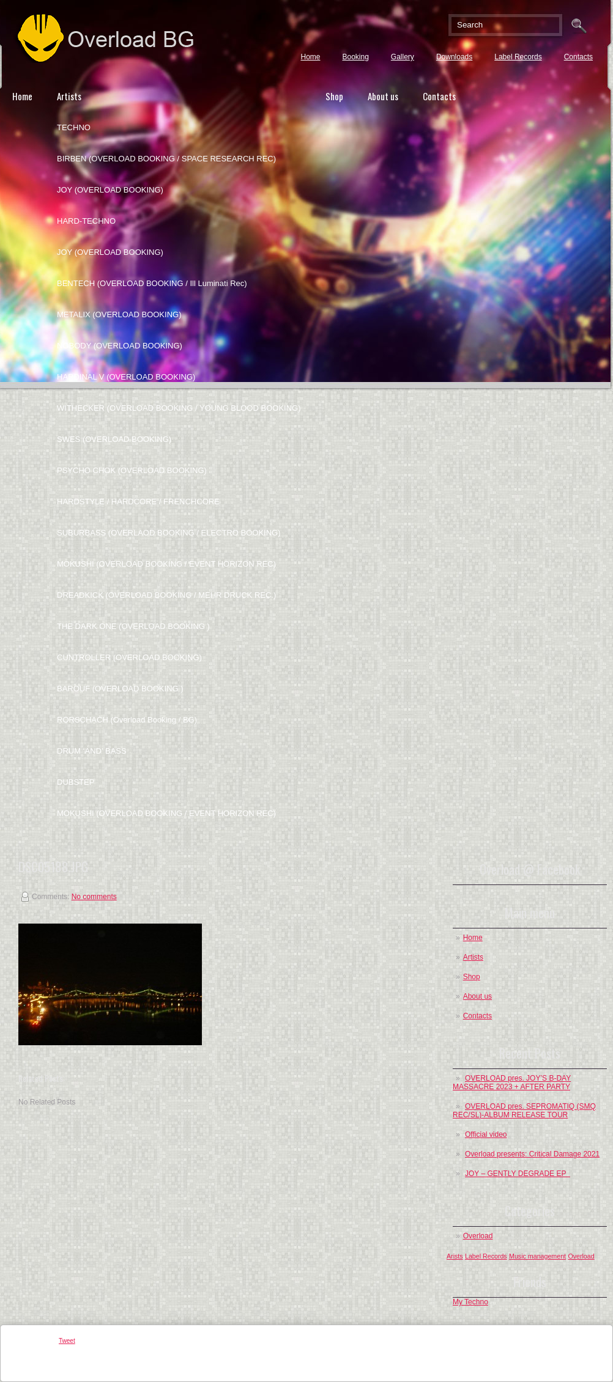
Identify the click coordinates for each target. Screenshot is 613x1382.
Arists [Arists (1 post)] (455, 1256)
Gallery (402, 57)
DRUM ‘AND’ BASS (92, 750)
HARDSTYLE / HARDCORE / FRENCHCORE (138, 501)
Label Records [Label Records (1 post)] (486, 1256)
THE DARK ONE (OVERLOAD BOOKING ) (133, 626)
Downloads (454, 57)
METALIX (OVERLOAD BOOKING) (119, 314)
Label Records (517, 57)
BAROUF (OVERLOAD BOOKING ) (120, 688)
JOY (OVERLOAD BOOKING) (110, 189)
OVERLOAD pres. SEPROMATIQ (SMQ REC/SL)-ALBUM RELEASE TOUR (524, 1110)
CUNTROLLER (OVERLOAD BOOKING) (129, 657)
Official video (486, 1134)
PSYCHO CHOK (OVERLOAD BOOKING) (132, 470)
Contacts (578, 57)
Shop (334, 96)
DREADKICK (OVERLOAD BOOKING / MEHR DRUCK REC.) (166, 595)
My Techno (470, 1302)
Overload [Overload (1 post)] (581, 1256)
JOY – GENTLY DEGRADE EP (517, 1173)
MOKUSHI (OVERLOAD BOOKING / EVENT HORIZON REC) (166, 563)
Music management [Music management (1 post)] (537, 1256)
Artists (69, 96)
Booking (355, 57)
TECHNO (74, 127)
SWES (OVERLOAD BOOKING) (114, 439)
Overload (478, 1236)
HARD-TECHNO (86, 221)
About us (383, 96)
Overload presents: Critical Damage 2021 (532, 1154)
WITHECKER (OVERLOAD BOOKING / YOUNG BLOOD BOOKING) (179, 408)
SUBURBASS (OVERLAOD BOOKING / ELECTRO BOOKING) (169, 532)
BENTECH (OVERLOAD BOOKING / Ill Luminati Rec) (152, 283)
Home (310, 57)
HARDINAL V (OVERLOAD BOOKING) (126, 376)
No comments (94, 896)
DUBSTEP (75, 782)
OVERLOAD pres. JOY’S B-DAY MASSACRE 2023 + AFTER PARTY (512, 1082)
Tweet (67, 1340)
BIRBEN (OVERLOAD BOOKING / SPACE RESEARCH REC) (166, 158)
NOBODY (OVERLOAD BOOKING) (119, 345)
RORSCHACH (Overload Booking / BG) (127, 719)
